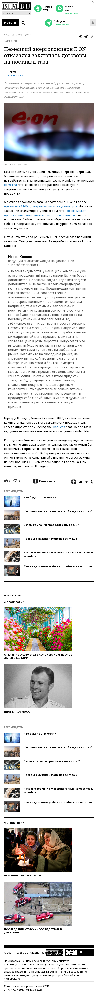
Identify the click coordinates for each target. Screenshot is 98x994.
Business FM (15, 75)
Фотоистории (14, 602)
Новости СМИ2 (13, 595)
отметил (10, 185)
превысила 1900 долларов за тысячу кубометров (40, 206)
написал (59, 427)
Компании (10, 40)
